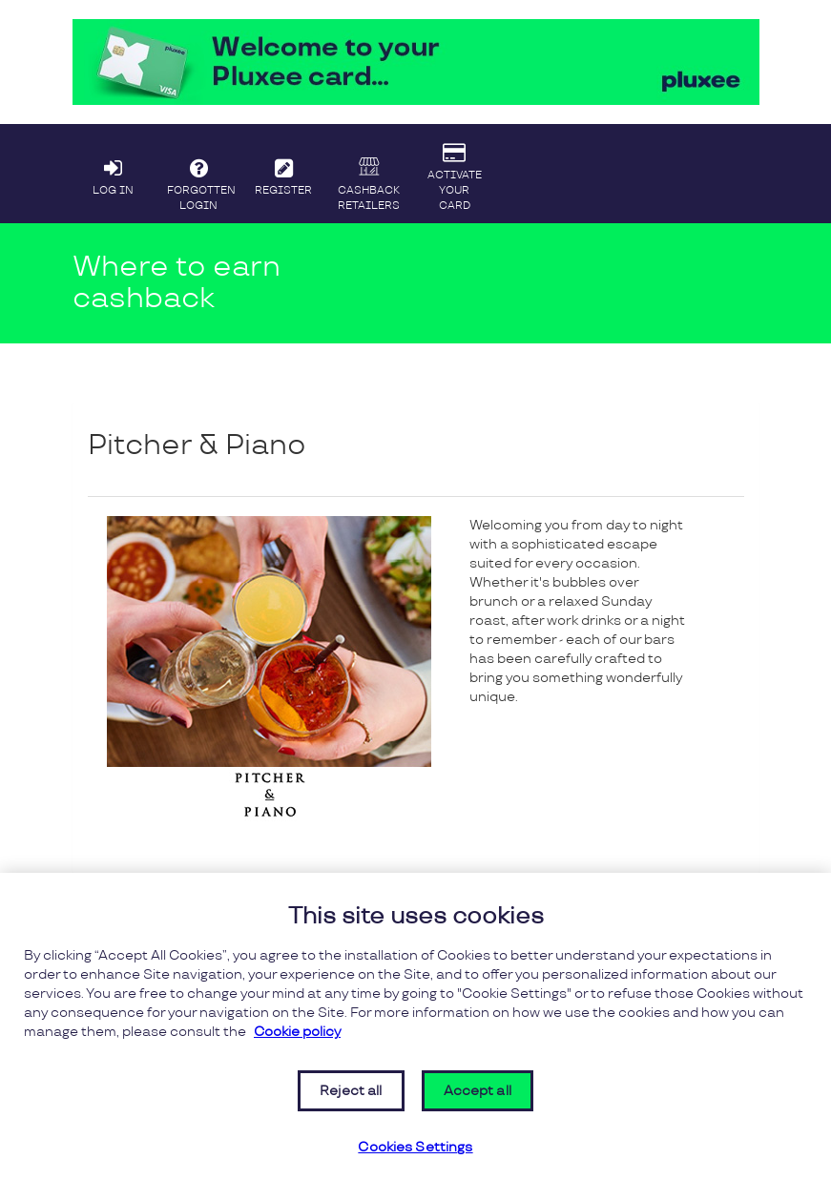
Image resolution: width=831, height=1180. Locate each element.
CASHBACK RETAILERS (369, 182)
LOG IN (113, 173)
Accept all (477, 1091)
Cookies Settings (415, 1147)
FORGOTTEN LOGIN (201, 180)
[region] (415, 1026)
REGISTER (283, 173)
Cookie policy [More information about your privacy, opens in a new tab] (297, 1032)
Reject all (351, 1091)
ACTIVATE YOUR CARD (454, 173)
